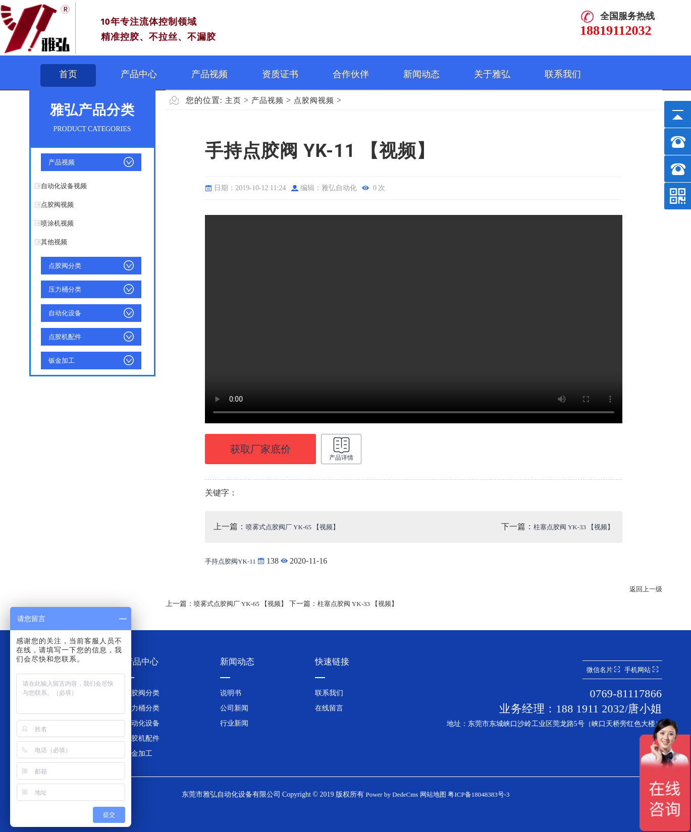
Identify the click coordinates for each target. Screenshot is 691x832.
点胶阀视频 (57, 204)
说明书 (230, 693)
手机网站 (641, 670)
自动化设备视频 (64, 186)
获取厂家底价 (260, 449)
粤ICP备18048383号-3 (478, 794)
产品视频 (209, 74)
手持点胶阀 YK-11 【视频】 (413, 319)
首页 (68, 74)
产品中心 (139, 74)
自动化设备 (64, 313)
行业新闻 (234, 723)
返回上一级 (645, 589)
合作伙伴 (351, 74)
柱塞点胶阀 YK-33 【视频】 (574, 527)
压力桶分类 (64, 289)
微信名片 (603, 670)
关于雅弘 (492, 74)
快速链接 (332, 662)
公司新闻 (234, 708)
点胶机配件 (64, 337)
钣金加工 (61, 360)
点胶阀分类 (64, 265)
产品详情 (341, 448)
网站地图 (433, 794)
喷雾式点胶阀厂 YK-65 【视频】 (293, 527)
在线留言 (329, 708)
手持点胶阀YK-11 (231, 561)
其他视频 (54, 242)
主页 (233, 100)
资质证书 (280, 74)
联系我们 (563, 74)
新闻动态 (421, 74)
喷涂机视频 (57, 223)
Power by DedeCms (391, 794)
